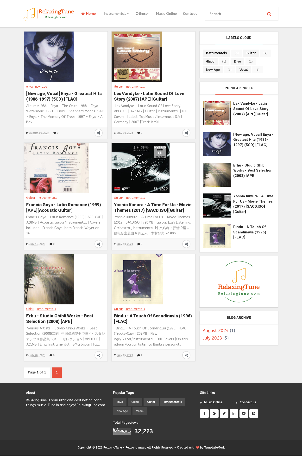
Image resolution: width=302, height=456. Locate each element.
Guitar (118, 86)
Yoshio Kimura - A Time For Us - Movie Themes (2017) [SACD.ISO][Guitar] (152, 207)
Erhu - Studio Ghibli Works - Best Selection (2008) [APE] (59, 318)
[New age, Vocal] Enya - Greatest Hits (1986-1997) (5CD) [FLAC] (64, 96)
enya (29, 86)
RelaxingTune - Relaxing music (124, 448)
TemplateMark (214, 448)
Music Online (166, 14)
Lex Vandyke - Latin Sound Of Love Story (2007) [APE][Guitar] (149, 96)
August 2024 (216, 330)
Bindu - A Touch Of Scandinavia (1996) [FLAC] (153, 318)
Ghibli (30, 309)
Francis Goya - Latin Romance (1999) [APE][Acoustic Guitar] (63, 207)
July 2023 (212, 338)
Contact (190, 14)
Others (143, 14)
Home (88, 14)
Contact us (248, 402)
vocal (243, 69)
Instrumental (116, 14)
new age (41, 86)
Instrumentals (135, 86)
